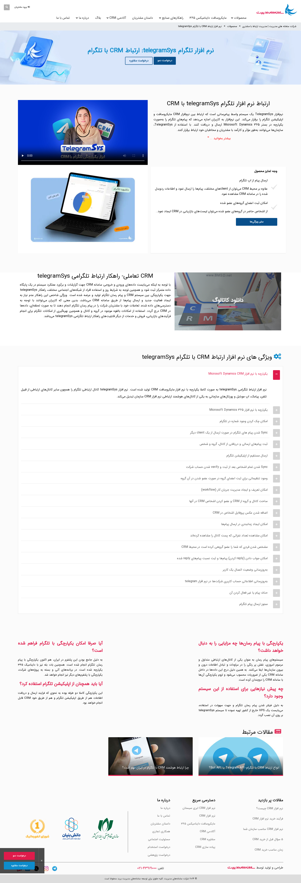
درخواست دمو (165, 61)
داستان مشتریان (142, 17)
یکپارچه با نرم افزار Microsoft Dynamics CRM (238, 373)
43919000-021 (147, 868)
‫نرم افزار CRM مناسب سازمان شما (263, 829)
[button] (22, 7)
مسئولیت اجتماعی (159, 839)
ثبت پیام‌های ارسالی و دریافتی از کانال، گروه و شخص (234, 444)
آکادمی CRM (207, 831)
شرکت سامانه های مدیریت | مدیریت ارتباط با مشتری (269, 26)
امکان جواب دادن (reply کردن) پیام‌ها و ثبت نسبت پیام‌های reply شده (222, 558)
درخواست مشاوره (138, 61)
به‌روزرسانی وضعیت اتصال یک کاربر (245, 569)
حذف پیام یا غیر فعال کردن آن (249, 592)
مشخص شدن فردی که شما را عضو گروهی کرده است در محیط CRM (224, 547)
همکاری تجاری (161, 831)
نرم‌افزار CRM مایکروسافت (173, 114)
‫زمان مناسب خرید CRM (269, 849)
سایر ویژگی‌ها (257, 222)
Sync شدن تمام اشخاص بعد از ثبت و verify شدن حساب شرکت (227, 467)
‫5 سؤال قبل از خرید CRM (268, 839)
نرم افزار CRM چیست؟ (269, 808)
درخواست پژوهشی (159, 855)
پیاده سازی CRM (205, 847)
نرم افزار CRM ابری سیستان (198, 808)
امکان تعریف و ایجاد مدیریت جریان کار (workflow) (234, 489)
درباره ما (84, 17)
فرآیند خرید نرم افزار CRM (268, 818)
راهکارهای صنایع (172, 17)
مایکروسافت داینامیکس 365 (208, 17)
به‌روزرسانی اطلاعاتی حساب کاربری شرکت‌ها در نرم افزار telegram (226, 581)
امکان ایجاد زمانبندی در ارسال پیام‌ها (244, 524)
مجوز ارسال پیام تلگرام (253, 604)
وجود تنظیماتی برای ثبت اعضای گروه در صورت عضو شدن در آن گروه (224, 478)
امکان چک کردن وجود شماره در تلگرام (244, 421)
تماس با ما (63, 17)
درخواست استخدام (159, 847)
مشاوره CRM (207, 839)
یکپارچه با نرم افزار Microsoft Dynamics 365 (238, 409)
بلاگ (98, 17)
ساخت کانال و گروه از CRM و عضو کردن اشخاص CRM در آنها (228, 501)
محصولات (232, 26)
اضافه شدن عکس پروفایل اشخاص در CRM (240, 512)
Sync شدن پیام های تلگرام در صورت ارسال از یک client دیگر (229, 432)
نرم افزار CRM (207, 815)
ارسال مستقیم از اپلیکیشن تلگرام (247, 455)
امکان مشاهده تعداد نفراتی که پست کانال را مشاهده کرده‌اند (229, 535)
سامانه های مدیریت (241, 867)
